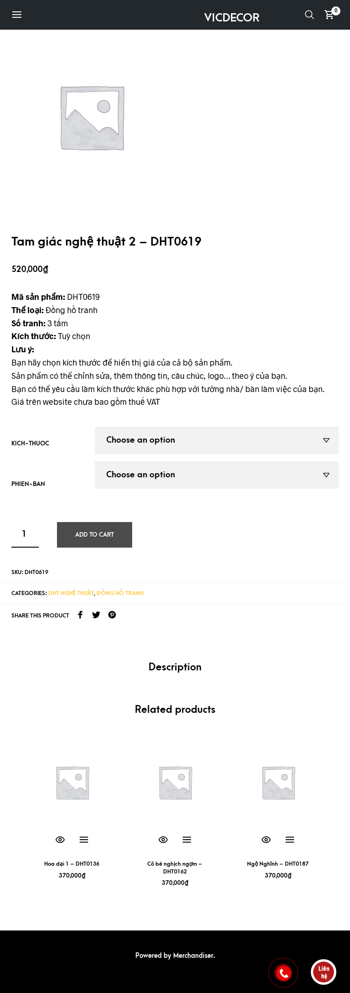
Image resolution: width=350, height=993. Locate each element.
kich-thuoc (30, 443)
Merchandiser (193, 956)
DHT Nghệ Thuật (71, 593)
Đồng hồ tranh (120, 593)
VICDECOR (231, 17)
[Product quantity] (25, 535)
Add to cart (94, 534)
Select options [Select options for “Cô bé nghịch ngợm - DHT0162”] (186, 840)
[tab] (175, 668)
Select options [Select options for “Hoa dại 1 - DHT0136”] (83, 840)
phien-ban (28, 484)
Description (175, 667)
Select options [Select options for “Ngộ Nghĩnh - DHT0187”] (289, 840)
